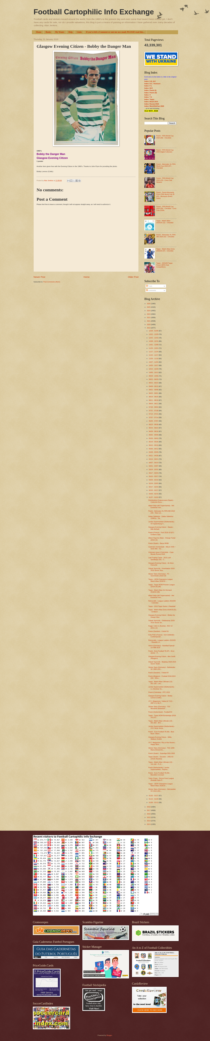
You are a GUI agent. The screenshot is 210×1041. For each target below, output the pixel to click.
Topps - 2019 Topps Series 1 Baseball (161, 606)
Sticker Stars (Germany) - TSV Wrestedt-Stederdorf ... (159, 707)
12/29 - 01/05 (154, 331)
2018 (149, 807)
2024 (149, 310)
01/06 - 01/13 (154, 802)
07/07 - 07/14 (154, 417)
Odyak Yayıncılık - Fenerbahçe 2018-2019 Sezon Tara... (161, 569)
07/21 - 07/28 (154, 410)
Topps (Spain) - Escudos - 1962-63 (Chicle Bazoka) (160, 757)
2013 (149, 824)
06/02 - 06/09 (154, 435)
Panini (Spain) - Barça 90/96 (158, 543)
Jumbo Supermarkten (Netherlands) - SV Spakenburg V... (161, 522)
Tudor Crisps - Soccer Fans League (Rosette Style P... (161, 779)
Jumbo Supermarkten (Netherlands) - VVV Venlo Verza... (161, 727)
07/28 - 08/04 (154, 407)
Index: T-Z (148, 97)
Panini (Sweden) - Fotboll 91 (158, 631)
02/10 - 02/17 (154, 490)
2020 (149, 324)
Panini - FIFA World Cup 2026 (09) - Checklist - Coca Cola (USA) (166, 208)
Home (38, 32)
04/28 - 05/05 (154, 452)
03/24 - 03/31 (154, 469)
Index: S (147, 95)
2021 (149, 321)
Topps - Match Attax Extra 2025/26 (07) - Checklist (165, 250)
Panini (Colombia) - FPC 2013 (159, 692)
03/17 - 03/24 (154, 473)
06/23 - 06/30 (154, 424)
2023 (149, 314)
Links (79, 32)
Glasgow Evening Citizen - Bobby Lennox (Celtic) (160, 697)
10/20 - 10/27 (154, 365)
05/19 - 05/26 (154, 442)
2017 (149, 810)
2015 (149, 817)
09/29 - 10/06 (154, 376)
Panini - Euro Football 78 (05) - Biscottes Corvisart (159, 774)
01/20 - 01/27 (154, 795)
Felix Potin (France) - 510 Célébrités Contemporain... (161, 636)
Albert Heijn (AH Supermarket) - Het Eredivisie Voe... (161, 506)
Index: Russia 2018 (151, 104)
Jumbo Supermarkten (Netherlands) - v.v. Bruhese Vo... (161, 688)
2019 (149, 328)
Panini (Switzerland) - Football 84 (160, 712)
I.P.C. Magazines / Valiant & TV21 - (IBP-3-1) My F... (160, 702)
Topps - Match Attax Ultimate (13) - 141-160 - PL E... (160, 763)
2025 (149, 307)
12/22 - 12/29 (154, 334)
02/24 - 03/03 (154, 483)
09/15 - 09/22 (154, 383)
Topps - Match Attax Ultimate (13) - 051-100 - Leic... (160, 682)
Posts (149, 286)
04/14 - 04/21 (154, 459)
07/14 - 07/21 (154, 414)
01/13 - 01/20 (154, 799)
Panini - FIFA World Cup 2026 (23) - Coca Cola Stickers (164, 180)
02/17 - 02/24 (154, 487)
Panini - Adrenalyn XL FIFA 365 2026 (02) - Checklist (165, 236)
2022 (149, 317)
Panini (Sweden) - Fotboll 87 (158, 673)
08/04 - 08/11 (154, 403)
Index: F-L (148, 86)
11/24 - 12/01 (154, 348)
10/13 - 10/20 (154, 369)
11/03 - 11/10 (154, 358)
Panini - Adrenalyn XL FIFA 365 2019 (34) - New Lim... (161, 512)
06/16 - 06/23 (154, 428)
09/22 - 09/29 (154, 379)
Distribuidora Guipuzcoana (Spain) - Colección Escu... (161, 501)
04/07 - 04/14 (154, 462)
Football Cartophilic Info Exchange (94, 12)
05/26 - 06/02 (154, 438)
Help (70, 32)
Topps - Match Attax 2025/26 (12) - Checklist (164, 221)
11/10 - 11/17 (154, 355)
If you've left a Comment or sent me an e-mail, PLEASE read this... (115, 32)
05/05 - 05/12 (154, 449)
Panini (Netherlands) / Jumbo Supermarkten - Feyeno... (158, 768)
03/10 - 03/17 (154, 476)
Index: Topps (149, 99)
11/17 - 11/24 (154, 352)
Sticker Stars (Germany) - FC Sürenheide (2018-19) (158, 575)
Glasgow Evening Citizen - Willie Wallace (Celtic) (160, 738)
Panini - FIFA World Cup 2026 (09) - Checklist (164, 137)
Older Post (133, 277)
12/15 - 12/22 (154, 338)
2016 (149, 814)
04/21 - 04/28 (154, 455)
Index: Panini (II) (150, 93)
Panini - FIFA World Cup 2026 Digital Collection (164, 151)
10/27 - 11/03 (154, 362)
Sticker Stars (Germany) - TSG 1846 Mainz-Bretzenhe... (161, 749)
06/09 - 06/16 (154, 431)
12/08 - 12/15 (154, 341)
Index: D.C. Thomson (152, 83)
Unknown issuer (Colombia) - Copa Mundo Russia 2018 (161, 553)
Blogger (109, 1035)
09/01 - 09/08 (154, 390)
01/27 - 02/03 (154, 497)
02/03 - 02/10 (154, 494)
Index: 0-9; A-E (150, 81)
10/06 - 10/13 (154, 372)
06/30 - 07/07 (154, 421)
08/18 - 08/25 (154, 397)
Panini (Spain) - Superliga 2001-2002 (161, 753)
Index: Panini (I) (150, 90)
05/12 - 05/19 (154, 445)
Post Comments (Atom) (51, 282)
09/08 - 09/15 (154, 386)
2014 (149, 821)
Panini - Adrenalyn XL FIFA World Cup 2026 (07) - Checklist (165, 166)
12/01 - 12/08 (154, 345)
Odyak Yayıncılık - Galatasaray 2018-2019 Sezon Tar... (161, 621)
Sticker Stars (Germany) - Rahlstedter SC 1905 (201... (161, 668)
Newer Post (39, 277)
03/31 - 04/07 (154, 466)
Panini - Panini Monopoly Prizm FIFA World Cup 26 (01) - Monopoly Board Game (165, 195)
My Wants (59, 32)
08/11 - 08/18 (154, 400)
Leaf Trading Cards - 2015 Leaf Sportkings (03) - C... (159, 558)
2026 (149, 303)
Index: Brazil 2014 (151, 101)
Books (48, 32)
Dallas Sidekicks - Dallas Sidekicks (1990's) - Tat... (160, 517)
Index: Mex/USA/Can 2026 (154, 106)
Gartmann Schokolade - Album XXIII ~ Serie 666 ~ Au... (162, 548)
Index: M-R (148, 88)
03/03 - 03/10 (154, 480)
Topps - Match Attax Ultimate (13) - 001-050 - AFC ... (160, 722)
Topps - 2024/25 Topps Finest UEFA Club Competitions (164, 265)
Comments (151, 290)
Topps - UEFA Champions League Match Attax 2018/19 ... (160, 580)
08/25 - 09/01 (154, 393)
